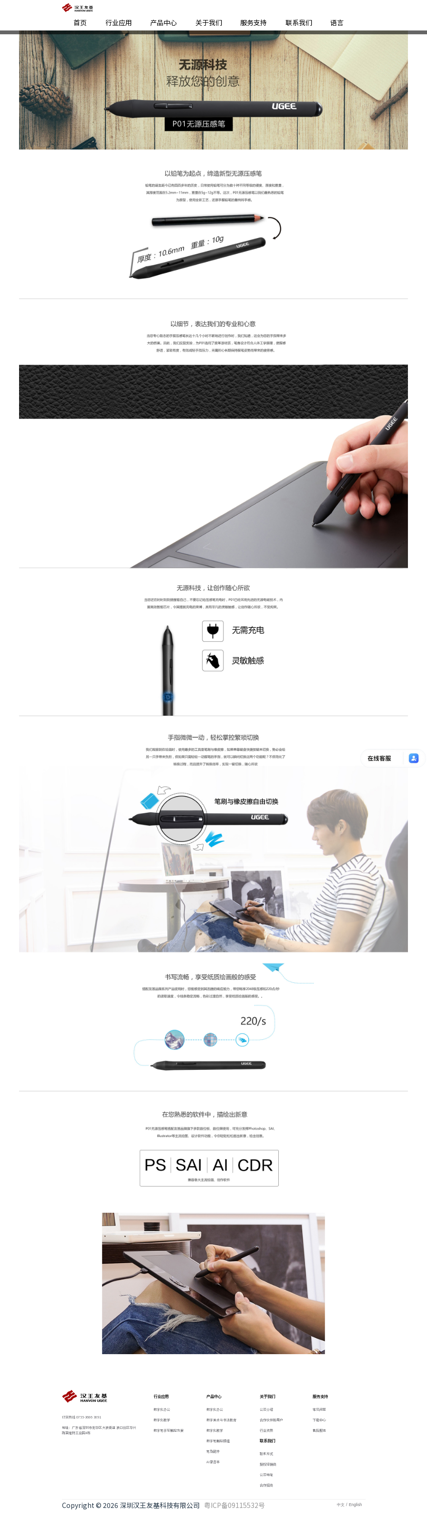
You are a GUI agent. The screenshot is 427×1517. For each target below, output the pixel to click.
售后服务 (319, 1430)
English (355, 1504)
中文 (341, 1504)
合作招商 (266, 1485)
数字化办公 (161, 1409)
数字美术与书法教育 (221, 1419)
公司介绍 (266, 1409)
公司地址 (266, 1474)
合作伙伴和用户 (271, 1419)
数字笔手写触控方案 (168, 1430)
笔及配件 (213, 1451)
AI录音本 (213, 1461)
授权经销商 (268, 1464)
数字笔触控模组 (218, 1440)
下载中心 (319, 1419)
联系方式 (266, 1453)
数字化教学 (161, 1419)
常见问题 (319, 1409)
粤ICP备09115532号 (234, 1505)
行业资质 (266, 1430)
